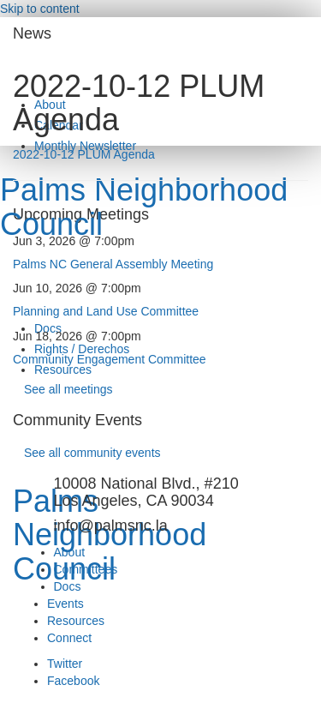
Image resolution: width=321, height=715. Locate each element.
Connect (69, 638)
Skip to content (40, 8)
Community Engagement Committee (109, 359)
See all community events (92, 453)
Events (65, 603)
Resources (63, 369)
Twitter (64, 663)
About (70, 552)
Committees (86, 569)
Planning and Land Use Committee (106, 311)
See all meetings (68, 389)
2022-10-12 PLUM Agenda (84, 154)
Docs (67, 586)
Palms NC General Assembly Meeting (113, 264)
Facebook (73, 681)
